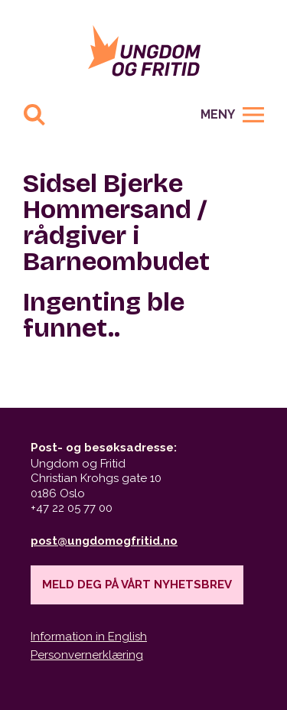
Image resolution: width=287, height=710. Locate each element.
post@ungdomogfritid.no (104, 541)
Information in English (89, 636)
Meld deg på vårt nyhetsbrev (137, 584)
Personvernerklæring (87, 655)
